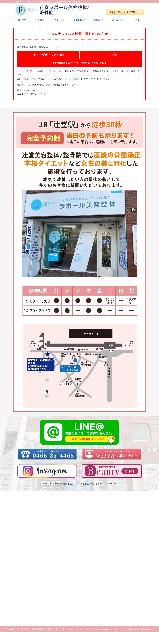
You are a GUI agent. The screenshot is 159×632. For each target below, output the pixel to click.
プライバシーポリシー (74, 629)
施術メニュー (60, 20)
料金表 (41, 20)
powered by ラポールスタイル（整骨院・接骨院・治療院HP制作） (129, 629)
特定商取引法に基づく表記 (94, 629)
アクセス (137, 20)
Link (114, 484)
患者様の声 (98, 20)
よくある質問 (118, 20)
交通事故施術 (79, 20)
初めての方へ (22, 20)
